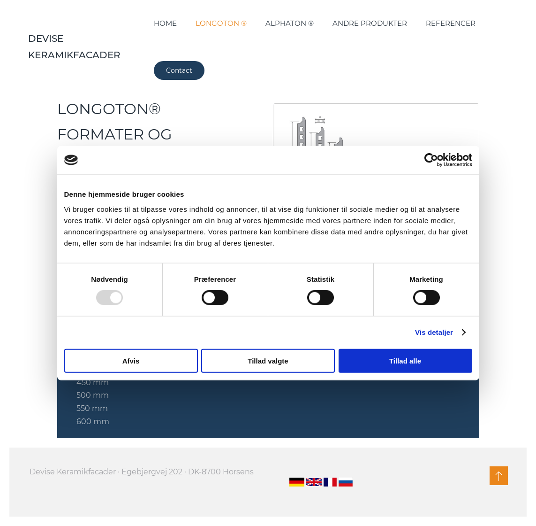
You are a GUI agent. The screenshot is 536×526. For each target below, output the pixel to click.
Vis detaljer (434, 332)
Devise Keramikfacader (74, 47)
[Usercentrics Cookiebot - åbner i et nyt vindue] (431, 160)
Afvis (131, 360)
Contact (179, 70)
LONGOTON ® (221, 23)
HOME (165, 23)
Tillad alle (405, 360)
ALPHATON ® (289, 23)
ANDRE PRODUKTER (369, 23)
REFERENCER (451, 23)
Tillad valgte (268, 360)
